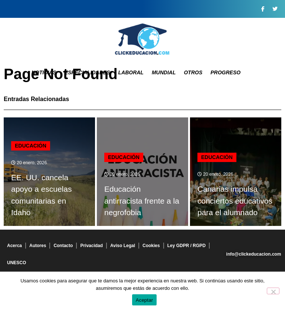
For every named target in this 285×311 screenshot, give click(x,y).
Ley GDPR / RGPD (186, 245)
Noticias (44, 72)
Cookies (151, 245)
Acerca (14, 245)
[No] (273, 291)
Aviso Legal (122, 245)
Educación (30, 146)
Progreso (225, 72)
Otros (193, 72)
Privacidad (91, 245)
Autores (37, 245)
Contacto (63, 245)
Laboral (130, 72)
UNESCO (16, 262)
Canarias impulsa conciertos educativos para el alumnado (234, 201)
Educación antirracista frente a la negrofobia (141, 201)
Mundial (164, 72)
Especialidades (87, 72)
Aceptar (144, 300)
